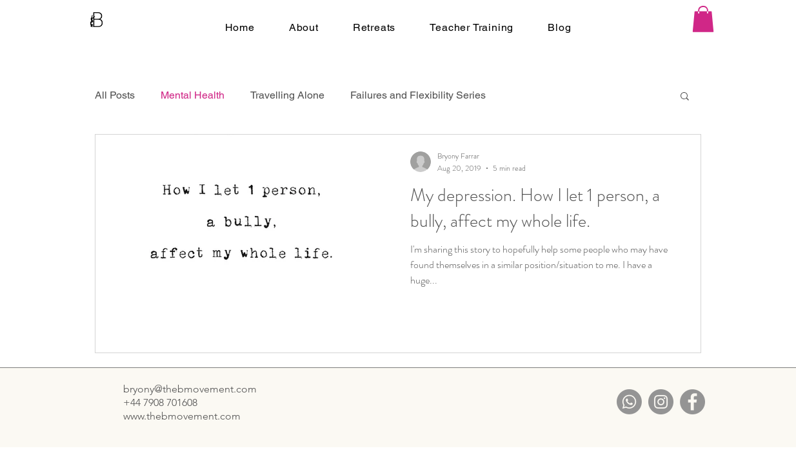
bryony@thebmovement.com (190, 389)
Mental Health (192, 95)
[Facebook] (692, 401)
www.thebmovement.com (182, 416)
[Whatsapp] (629, 401)
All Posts (115, 95)
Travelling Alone (287, 95)
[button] (703, 19)
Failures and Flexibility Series (418, 95)
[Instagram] (660, 401)
